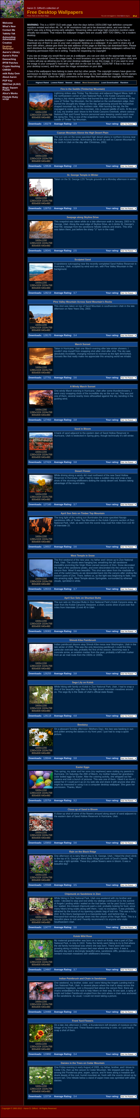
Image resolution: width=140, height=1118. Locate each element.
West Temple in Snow (83, 555)
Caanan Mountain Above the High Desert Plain (82, 133)
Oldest (77, 82)
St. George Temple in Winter (82, 175)
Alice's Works (10, 93)
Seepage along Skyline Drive (83, 217)
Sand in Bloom (83, 429)
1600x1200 (41, 112)
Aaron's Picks (10, 55)
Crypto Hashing (11, 66)
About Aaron (9, 77)
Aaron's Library (11, 52)
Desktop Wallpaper (8, 47)
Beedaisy (82, 724)
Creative (7, 43)
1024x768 (47, 115)
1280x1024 (35, 115)
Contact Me (8, 30)
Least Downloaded (109, 82)
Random (124, 82)
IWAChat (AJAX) (11, 84)
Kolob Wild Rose (82, 936)
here (122, 16)
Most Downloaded (90, 82)
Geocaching (9, 59)
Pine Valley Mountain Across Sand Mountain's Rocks (82, 302)
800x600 (36, 117)
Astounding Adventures (9, 38)
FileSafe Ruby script (10, 98)
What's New (9, 26)
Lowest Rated (57, 82)
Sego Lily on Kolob (82, 682)
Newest (68, 82)
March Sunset (82, 344)
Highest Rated (42, 82)
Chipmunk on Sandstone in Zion (83, 894)
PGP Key (7, 80)
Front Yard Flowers (82, 1021)
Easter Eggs (82, 767)
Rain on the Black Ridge (82, 851)
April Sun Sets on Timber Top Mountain (83, 513)
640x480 (45, 117)
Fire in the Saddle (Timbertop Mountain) (83, 89)
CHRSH (6, 70)
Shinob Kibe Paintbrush (82, 640)
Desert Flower (83, 471)
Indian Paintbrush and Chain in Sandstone (82, 978)
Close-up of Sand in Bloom (83, 809)
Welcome (7, 23)
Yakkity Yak (8, 33)
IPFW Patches (10, 63)
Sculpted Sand (83, 259)
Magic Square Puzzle (10, 88)
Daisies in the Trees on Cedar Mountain (83, 1063)
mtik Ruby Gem (11, 73)
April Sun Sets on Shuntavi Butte (82, 598)
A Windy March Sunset (82, 386)
